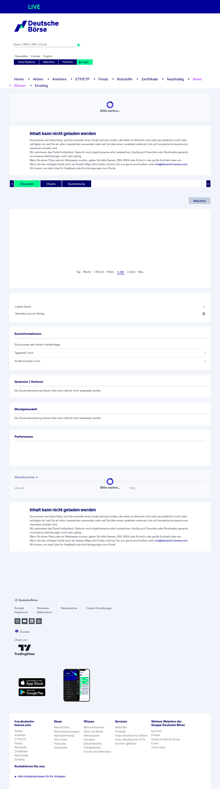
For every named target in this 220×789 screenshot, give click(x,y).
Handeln (89, 739)
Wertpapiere (92, 735)
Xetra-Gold (158, 747)
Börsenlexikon (93, 743)
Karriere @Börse (125, 743)
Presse (155, 735)
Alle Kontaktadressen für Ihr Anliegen (40, 776)
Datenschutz (44, 612)
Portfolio (68, 62)
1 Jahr (120, 271)
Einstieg (41, 85)
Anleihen (59, 79)
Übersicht (27, 184)
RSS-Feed (60, 739)
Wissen (20, 85)
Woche (87, 271)
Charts (51, 184)
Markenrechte (69, 608)
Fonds (103, 79)
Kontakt (35, 56)
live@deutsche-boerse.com (171, 164)
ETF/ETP (82, 79)
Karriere (156, 731)
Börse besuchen (94, 727)
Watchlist (48, 62)
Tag (78, 271)
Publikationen (92, 747)
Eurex (155, 743)
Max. (141, 271)
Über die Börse (93, 731)
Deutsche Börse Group (165, 739)
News (197, 79)
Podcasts (60, 743)
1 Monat (99, 271)
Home (19, 79)
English (48, 56)
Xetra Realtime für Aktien (131, 735)
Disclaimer (43, 608)
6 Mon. (110, 271)
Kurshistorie (76, 184)
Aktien (38, 79)
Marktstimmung (64, 735)
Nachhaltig (175, 79)
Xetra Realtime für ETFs (130, 739)
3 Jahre (131, 271)
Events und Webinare (97, 752)
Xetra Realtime (26, 62)
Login (83, 62)
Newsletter (21, 56)
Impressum (21, 612)
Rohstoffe (124, 79)
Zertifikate (149, 79)
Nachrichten (62, 727)
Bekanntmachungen (67, 731)
